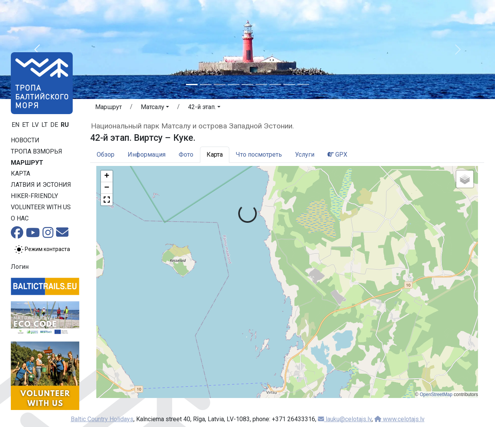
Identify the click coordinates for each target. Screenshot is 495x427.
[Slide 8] (289, 84)
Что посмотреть (259, 154)
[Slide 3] (219, 84)
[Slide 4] (233, 84)
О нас (20, 218)
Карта (20, 173)
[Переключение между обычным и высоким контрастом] (42, 249)
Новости (25, 140)
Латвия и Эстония (41, 184)
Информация (147, 154)
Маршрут (27, 162)
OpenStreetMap (436, 394)
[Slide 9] (303, 84)
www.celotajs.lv (399, 419)
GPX (337, 154)
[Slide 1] (192, 84)
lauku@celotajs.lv (345, 419)
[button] (37, 49)
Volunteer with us (41, 207)
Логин (20, 266)
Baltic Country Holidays (102, 419)
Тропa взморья (36, 151)
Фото (186, 154)
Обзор (105, 154)
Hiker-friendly (34, 196)
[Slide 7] (275, 84)
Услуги (304, 154)
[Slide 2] (206, 84)
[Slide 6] (261, 84)
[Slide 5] (247, 84)
